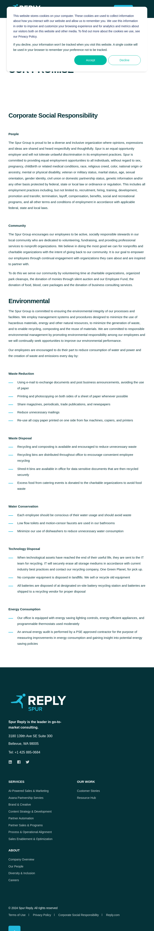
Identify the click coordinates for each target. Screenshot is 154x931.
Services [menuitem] (16, 781)
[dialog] (77, 39)
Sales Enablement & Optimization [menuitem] (30, 839)
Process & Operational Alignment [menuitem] (30, 832)
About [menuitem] (14, 850)
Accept (90, 60)
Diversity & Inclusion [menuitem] (21, 873)
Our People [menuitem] (15, 866)
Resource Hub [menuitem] (86, 797)
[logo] (46, 702)
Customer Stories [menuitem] (88, 791)
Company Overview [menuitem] (21, 859)
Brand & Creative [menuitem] (19, 804)
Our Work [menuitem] (86, 781)
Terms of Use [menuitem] (17, 915)
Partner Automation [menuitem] (21, 818)
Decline (125, 60)
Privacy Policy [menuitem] (42, 915)
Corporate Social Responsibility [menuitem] (78, 915)
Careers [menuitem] (13, 880)
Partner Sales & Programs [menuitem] (25, 825)
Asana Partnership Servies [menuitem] (25, 797)
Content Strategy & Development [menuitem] (30, 811)
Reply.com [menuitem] (113, 915)
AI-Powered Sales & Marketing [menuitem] (28, 791)
